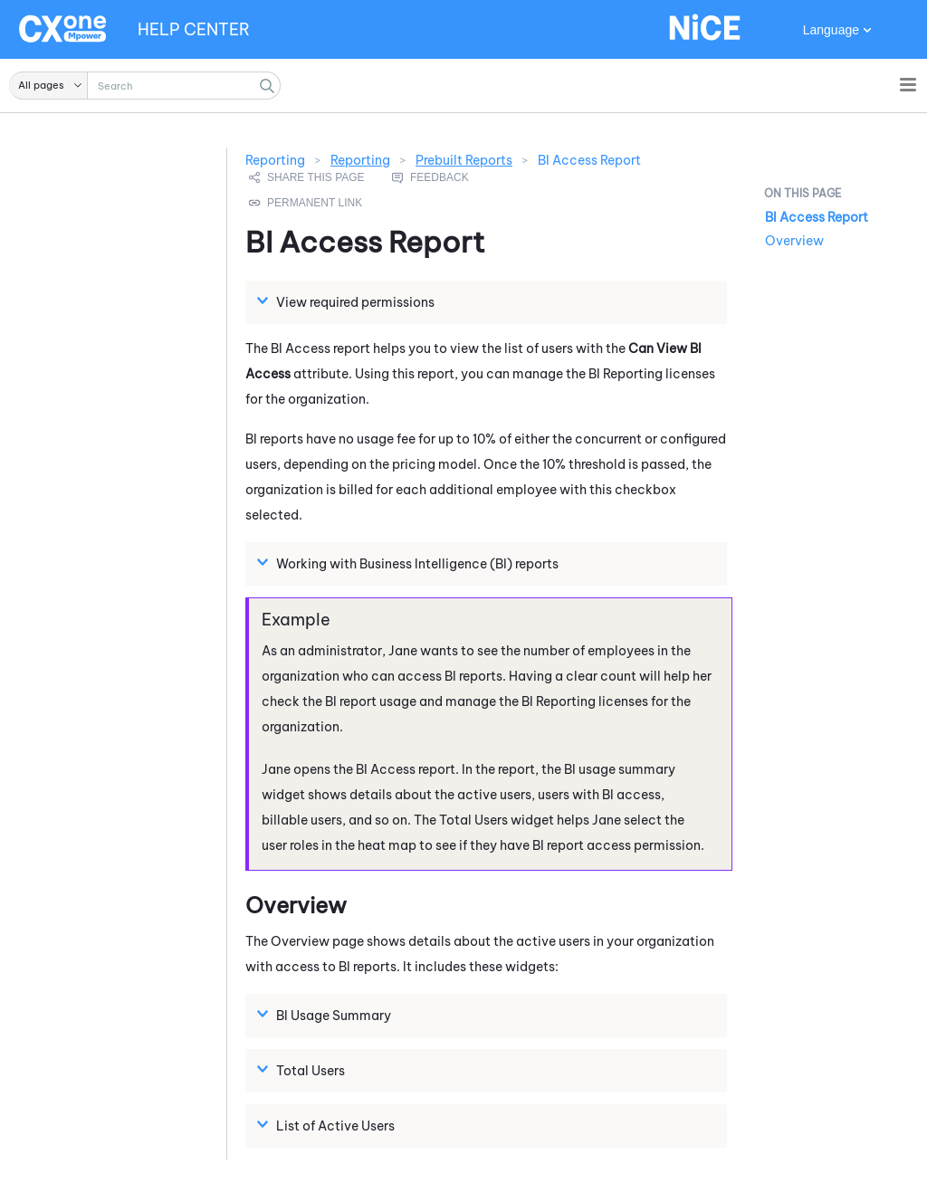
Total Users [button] (303, 1070)
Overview (794, 241)
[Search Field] (145, 86)
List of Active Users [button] (328, 1125)
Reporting (360, 160)
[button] (48, 86)
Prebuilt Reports (464, 160)
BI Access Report (816, 217)
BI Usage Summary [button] (326, 1015)
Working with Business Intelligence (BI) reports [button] (410, 563)
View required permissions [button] (348, 301)
